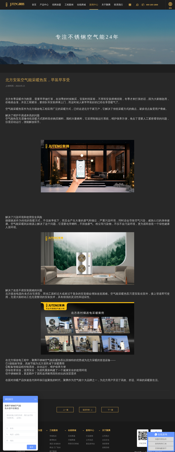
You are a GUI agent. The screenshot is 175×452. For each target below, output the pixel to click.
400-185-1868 (152, 5)
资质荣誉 (105, 444)
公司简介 (105, 436)
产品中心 (44, 4)
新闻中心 (93, 4)
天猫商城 (71, 440)
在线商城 (81, 4)
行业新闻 (89, 436)
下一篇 (110, 413)
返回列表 (87, 413)
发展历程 (105, 447)
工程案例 (69, 4)
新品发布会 (90, 444)
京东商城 (71, 436)
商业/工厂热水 (55, 447)
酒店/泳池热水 (55, 444)
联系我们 (118, 4)
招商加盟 (56, 4)
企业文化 (105, 440)
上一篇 (65, 413)
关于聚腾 (106, 4)
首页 (34, 4)
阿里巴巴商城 (73, 444)
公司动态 (89, 440)
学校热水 (53, 436)
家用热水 (53, 440)
